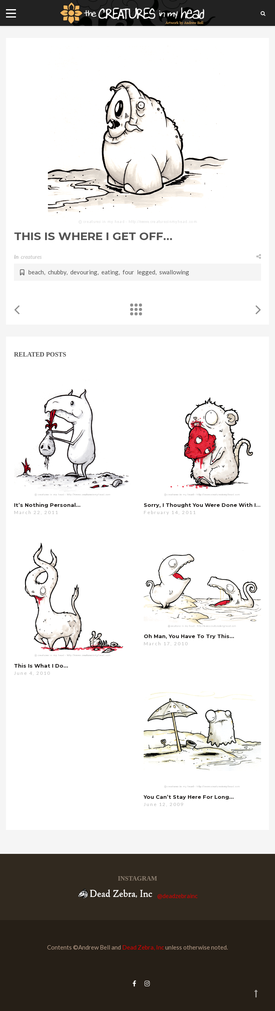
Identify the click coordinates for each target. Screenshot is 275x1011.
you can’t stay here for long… (188, 797)
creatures (31, 256)
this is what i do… (41, 665)
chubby (57, 272)
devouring (83, 272)
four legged (139, 272)
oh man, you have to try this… (189, 636)
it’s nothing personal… (47, 505)
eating (110, 272)
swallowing (174, 272)
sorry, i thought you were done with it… (203, 505)
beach (36, 272)
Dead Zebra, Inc (143, 947)
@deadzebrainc (177, 895)
